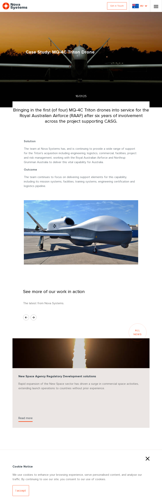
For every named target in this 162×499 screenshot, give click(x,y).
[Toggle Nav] (156, 6)
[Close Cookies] (148, 458)
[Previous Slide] (26, 317)
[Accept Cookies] (20, 490)
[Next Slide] (33, 317)
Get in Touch (117, 5)
